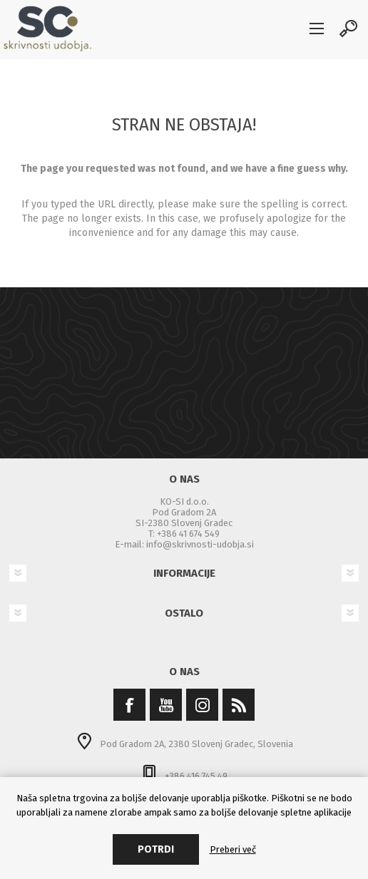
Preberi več (233, 849)
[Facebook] (129, 705)
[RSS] (239, 705)
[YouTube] (166, 705)
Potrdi (156, 849)
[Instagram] (202, 705)
